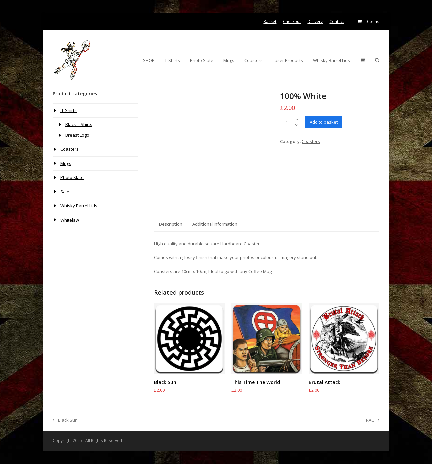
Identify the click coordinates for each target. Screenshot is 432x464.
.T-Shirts (68, 110)
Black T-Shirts (78, 124)
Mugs (65, 163)
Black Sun (65, 420)
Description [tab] (170, 224)
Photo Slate (72, 177)
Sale (64, 192)
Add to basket (324, 122)
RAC (372, 420)
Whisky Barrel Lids (78, 206)
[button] (362, 60)
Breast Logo (77, 135)
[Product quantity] (286, 122)
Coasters (311, 141)
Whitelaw (69, 220)
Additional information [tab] (214, 224)
